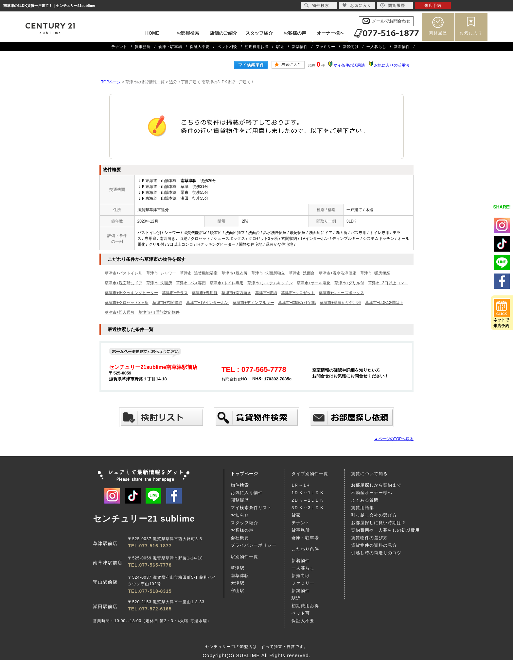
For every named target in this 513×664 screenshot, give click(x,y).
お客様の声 (294, 33)
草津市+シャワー (161, 273)
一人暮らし (376, 46)
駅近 (280, 46)
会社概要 (240, 537)
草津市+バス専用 (191, 283)
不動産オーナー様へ (371, 492)
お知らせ (240, 515)
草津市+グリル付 (349, 283)
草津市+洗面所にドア (123, 283)
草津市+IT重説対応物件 (159, 312)
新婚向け (351, 46)
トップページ (244, 473)
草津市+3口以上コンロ (388, 283)
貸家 (296, 515)
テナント (119, 46)
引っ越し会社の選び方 (374, 515)
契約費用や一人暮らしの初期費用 (385, 530)
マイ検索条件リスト (251, 507)
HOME (152, 33)
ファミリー (325, 46)
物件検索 (240, 485)
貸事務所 (142, 46)
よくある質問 (365, 500)
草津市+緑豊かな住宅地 (340, 302)
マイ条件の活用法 (349, 65)
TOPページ (111, 82)
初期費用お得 (256, 46)
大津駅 (237, 583)
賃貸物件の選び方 (369, 537)
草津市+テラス (175, 292)
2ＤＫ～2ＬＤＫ (308, 500)
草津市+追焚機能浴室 (199, 273)
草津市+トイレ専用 (226, 283)
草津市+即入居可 (119, 312)
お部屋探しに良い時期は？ (378, 522)
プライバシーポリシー (253, 545)
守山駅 (237, 590)
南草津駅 (240, 575)
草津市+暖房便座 (375, 273)
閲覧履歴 (438, 33)
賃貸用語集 (362, 507)
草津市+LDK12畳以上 (384, 302)
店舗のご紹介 (223, 33)
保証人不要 (199, 46)
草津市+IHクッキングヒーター (131, 292)
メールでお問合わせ (391, 21)
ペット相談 (227, 46)
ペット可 (301, 613)
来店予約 (432, 5)
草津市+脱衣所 (234, 273)
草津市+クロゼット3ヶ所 (127, 302)
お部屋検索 (187, 33)
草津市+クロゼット (298, 292)
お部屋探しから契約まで (376, 485)
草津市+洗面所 (159, 283)
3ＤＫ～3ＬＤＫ (308, 507)
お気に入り (471, 33)
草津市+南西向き (236, 292)
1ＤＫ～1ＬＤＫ (308, 492)
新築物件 (300, 46)
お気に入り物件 (247, 492)
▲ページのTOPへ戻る (394, 439)
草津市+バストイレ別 (123, 273)
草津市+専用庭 (205, 292)
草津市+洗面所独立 (268, 273)
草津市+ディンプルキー (253, 302)
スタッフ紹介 (259, 33)
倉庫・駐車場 (170, 46)
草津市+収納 (266, 292)
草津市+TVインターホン (207, 302)
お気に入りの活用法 (391, 65)
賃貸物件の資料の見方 (374, 545)
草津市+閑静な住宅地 (297, 302)
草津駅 (237, 568)
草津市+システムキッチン (270, 283)
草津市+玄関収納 (167, 302)
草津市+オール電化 (313, 283)
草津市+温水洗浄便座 (337, 273)
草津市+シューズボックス (341, 292)
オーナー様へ (330, 33)
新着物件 (402, 46)
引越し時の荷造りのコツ (376, 552)
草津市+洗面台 (302, 273)
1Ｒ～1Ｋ (301, 485)
